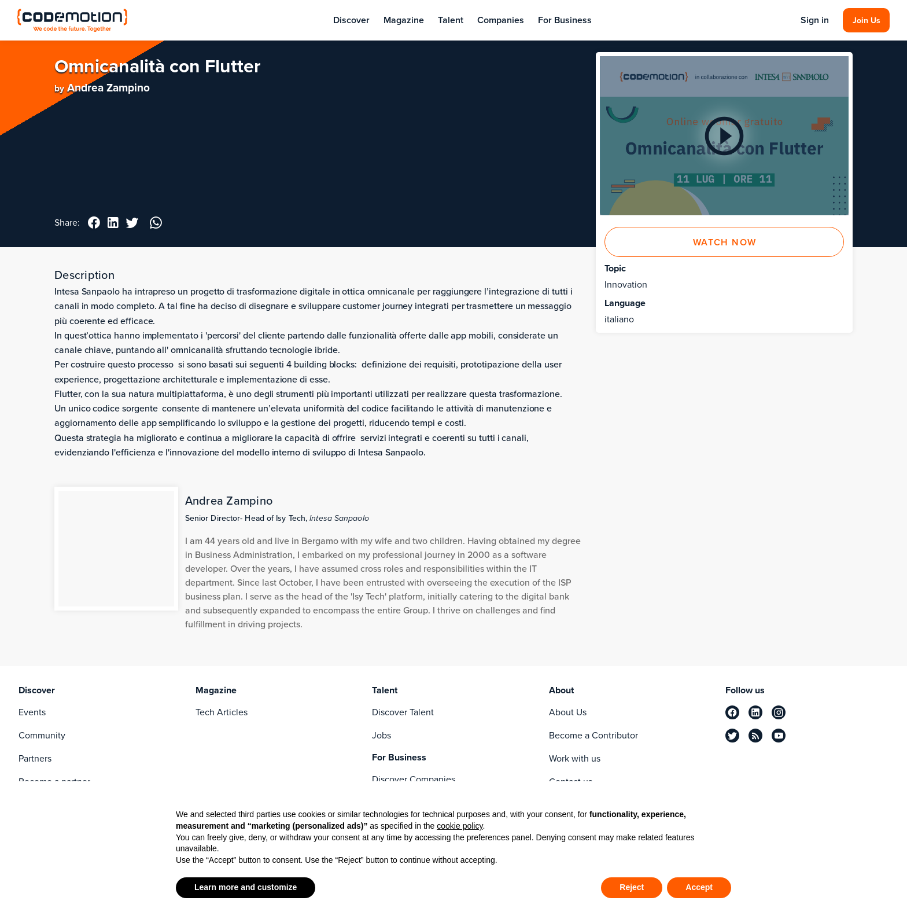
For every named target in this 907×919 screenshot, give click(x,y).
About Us (568, 712)
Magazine (404, 20)
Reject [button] (632, 887)
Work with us (574, 758)
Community (42, 735)
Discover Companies (413, 779)
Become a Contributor (593, 735)
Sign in (813, 20)
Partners (35, 758)
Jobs (381, 735)
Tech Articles (222, 712)
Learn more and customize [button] (245, 887)
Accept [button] (699, 887)
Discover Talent (403, 712)
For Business (565, 20)
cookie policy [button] (459, 825)
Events (32, 712)
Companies (500, 20)
